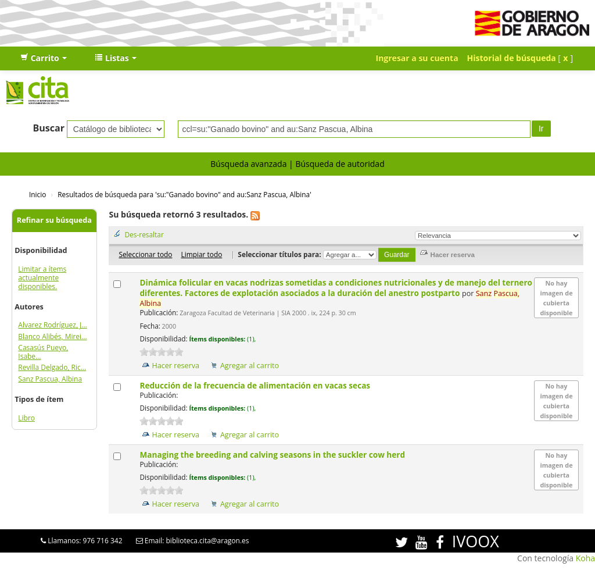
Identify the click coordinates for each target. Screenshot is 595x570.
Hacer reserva (175, 365)
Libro (26, 418)
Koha (585, 558)
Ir (541, 128)
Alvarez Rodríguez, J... (52, 325)
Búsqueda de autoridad (339, 163)
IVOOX (475, 541)
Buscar (48, 128)
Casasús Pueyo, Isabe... (43, 352)
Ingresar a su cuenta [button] (417, 57)
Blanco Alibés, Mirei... (52, 336)
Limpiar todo (201, 254)
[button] (44, 58)
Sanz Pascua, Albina (50, 379)
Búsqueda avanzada (248, 163)
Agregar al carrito (249, 365)
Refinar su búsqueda (54, 220)
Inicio (37, 194)
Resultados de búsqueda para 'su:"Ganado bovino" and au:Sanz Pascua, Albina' (184, 194)
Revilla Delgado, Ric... (52, 367)
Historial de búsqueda (511, 57)
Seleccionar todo (145, 254)
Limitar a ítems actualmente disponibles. (42, 277)
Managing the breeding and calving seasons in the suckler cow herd (273, 454)
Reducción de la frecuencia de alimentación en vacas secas (255, 385)
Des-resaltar (143, 234)
